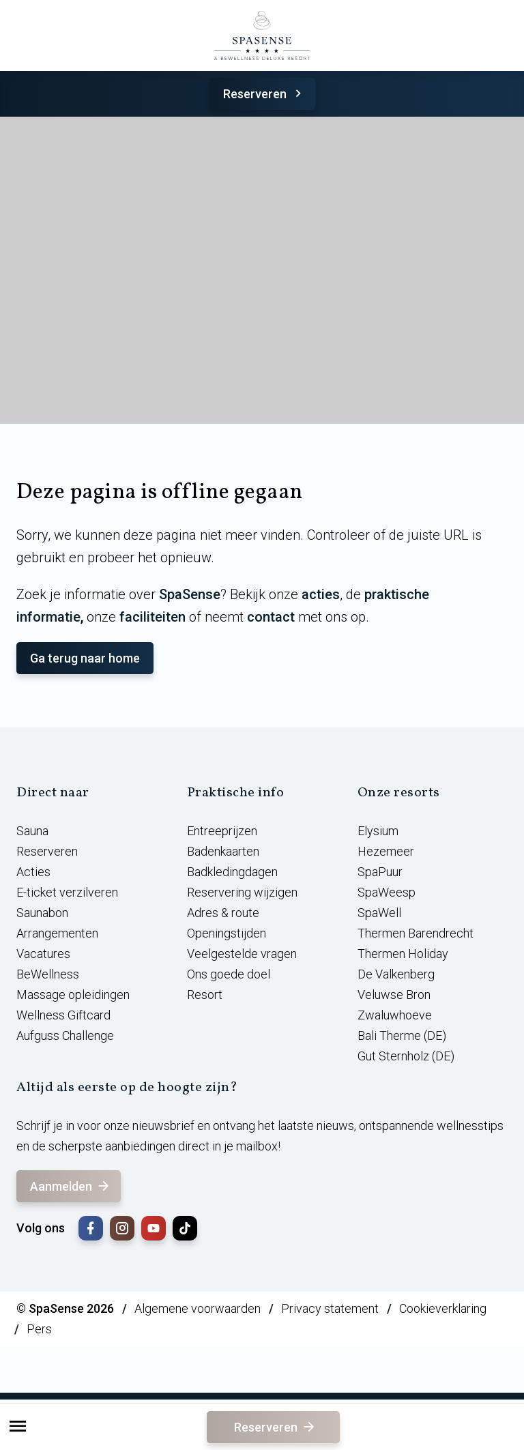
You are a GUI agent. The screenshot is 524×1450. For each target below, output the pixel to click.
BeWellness (47, 974)
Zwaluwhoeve (395, 1015)
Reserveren (264, 93)
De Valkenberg (396, 974)
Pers (39, 1329)
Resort (204, 994)
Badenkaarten (223, 851)
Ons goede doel (228, 974)
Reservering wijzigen (242, 892)
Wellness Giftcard (63, 1015)
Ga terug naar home (85, 658)
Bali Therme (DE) (402, 1035)
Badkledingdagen (232, 872)
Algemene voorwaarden (197, 1308)
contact (271, 617)
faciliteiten (152, 617)
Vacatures (43, 953)
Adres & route (223, 912)
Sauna (32, 831)
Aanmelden (70, 1186)
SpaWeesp (387, 892)
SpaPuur (380, 872)
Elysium (378, 831)
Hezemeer (386, 851)
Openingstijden (226, 933)
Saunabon (42, 912)
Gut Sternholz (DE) (406, 1056)
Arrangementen (57, 933)
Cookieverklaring (442, 1308)
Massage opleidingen (73, 994)
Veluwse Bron (394, 994)
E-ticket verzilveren (67, 892)
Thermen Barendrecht (416, 933)
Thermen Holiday (403, 953)
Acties (33, 872)
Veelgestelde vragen (242, 953)
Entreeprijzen (222, 831)
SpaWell (379, 912)
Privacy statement (330, 1308)
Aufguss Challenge (65, 1035)
